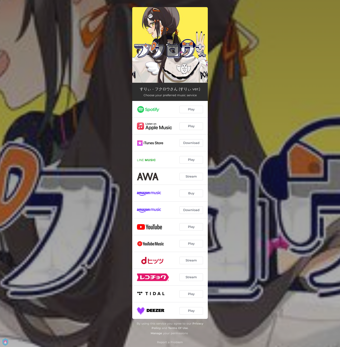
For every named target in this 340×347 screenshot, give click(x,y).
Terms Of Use (178, 328)
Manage (156, 333)
